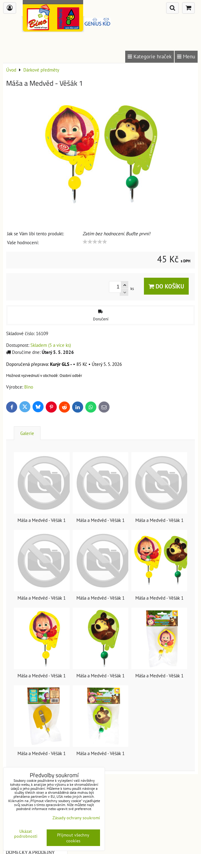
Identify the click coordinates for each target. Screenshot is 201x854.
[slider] (95, 241)
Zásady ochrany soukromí (76, 818)
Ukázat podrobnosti (25, 834)
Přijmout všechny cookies (73, 838)
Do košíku (166, 286)
